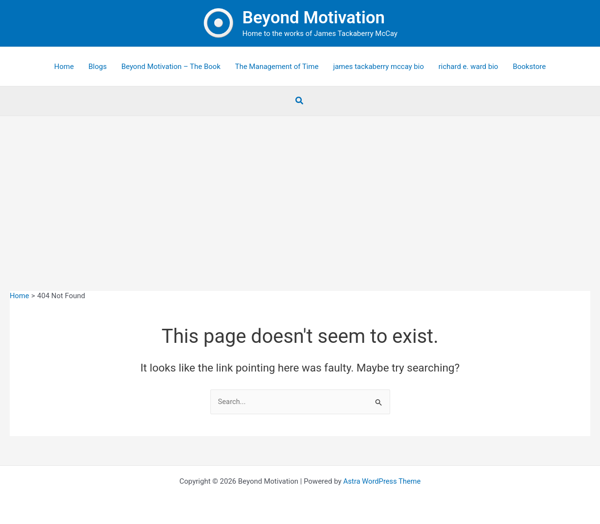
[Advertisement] (300, 189)
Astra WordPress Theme (382, 481)
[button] (299, 101)
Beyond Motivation (313, 18)
